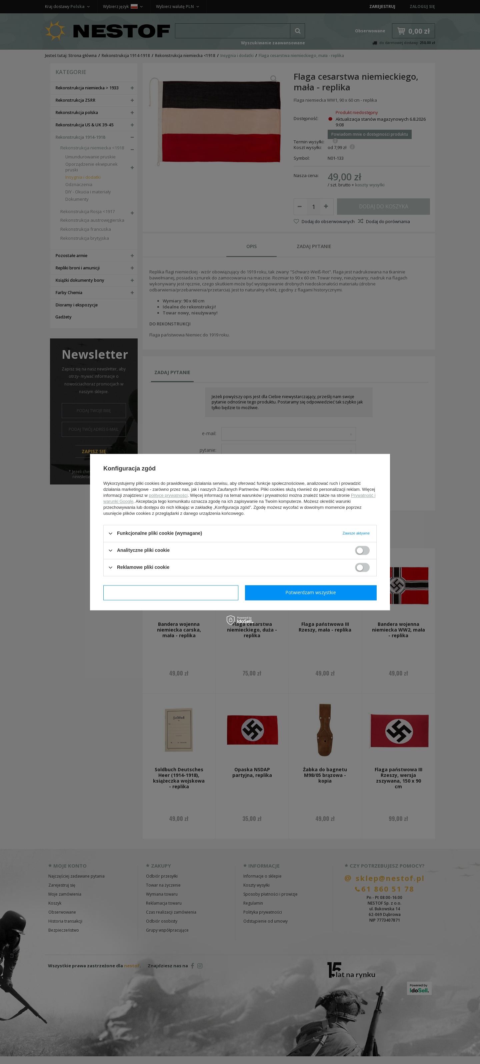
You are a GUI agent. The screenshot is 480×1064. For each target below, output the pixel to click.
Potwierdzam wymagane (171, 592)
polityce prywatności (168, 495)
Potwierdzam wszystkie (310, 592)
